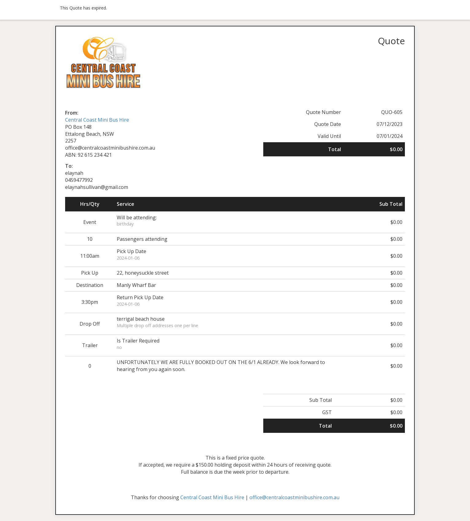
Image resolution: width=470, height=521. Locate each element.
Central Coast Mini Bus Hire (97, 119)
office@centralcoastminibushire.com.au (294, 497)
